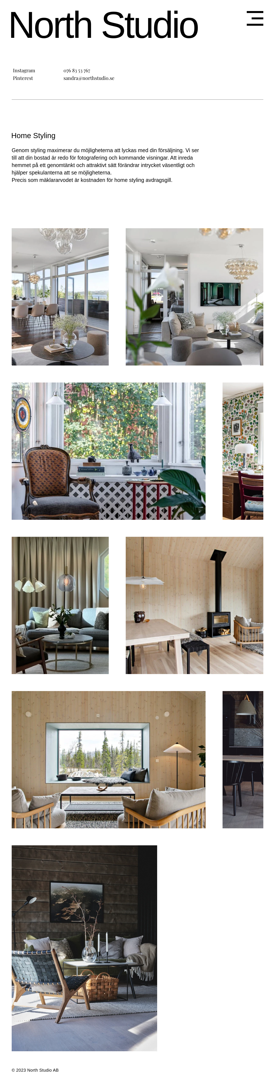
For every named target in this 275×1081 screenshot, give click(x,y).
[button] (255, 18)
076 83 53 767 (76, 70)
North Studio (103, 25)
